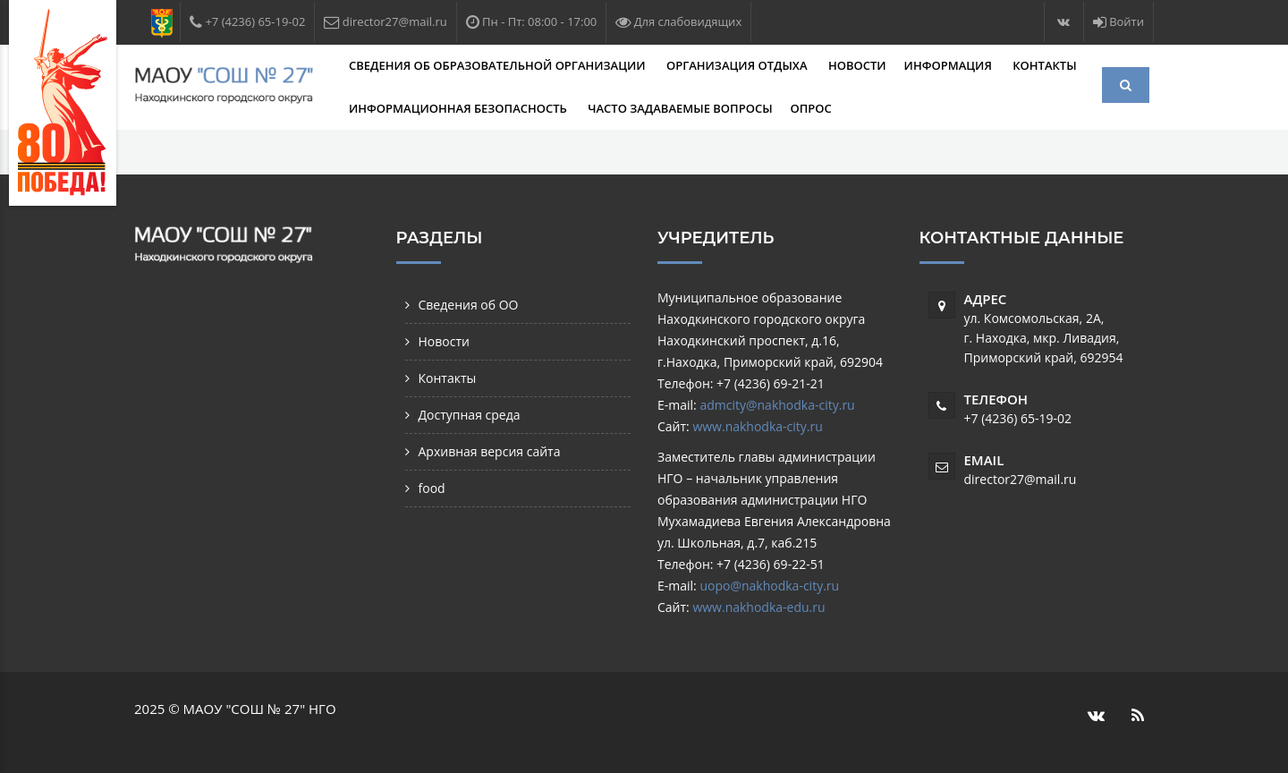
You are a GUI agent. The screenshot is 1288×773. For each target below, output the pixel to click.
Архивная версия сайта (490, 451)
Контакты (1044, 65)
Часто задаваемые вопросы (680, 108)
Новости (857, 65)
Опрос (811, 108)
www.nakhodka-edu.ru (758, 607)
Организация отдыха (738, 65)
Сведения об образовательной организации (498, 65)
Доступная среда (470, 414)
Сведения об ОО (469, 304)
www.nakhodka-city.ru (757, 426)
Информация (950, 65)
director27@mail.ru (1020, 479)
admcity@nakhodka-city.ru (776, 404)
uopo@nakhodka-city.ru (769, 585)
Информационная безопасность (459, 108)
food (432, 488)
